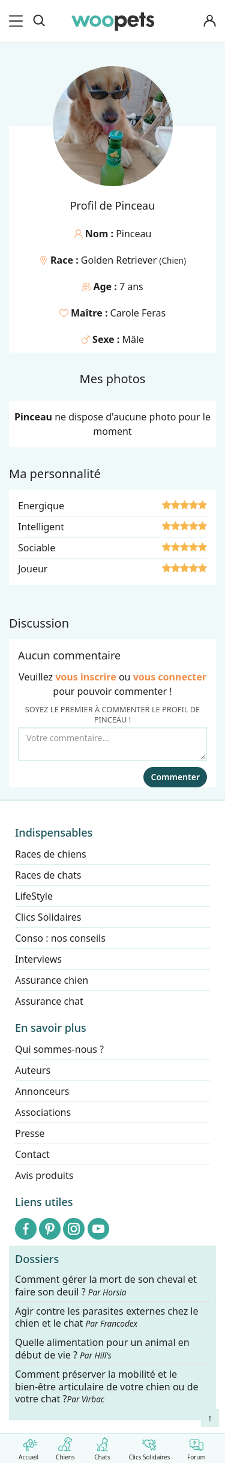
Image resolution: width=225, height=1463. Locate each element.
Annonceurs (42, 1091)
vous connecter (169, 676)
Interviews (38, 959)
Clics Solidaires (149, 1446)
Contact (32, 1154)
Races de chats (48, 875)
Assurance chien (51, 980)
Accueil (28, 1446)
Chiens (65, 1446)
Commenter (175, 777)
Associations (43, 1112)
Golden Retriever (120, 260)
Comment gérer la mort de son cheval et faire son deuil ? (106, 1285)
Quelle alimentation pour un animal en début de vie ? (102, 1349)
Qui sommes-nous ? (59, 1049)
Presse (29, 1133)
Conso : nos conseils (60, 938)
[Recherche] (39, 21)
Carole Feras (138, 313)
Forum (196, 1446)
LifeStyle (34, 896)
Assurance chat (49, 1001)
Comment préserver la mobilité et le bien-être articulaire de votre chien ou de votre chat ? (107, 1387)
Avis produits (44, 1175)
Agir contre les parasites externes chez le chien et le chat (107, 1317)
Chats (102, 1446)
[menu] (18, 21)
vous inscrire (85, 676)
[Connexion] (209, 21)
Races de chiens (50, 854)
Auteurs (32, 1070)
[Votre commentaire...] (112, 744)
